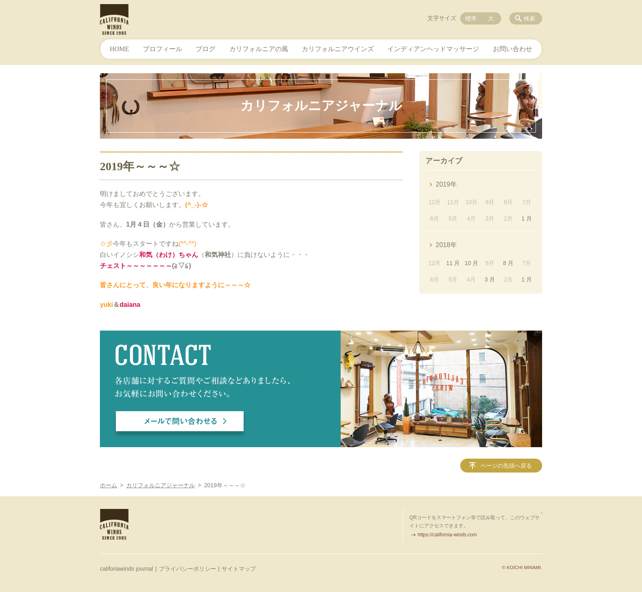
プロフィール (162, 48)
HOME (119, 48)
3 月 (490, 279)
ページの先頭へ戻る (506, 465)
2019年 (446, 184)
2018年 (446, 244)
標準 (471, 18)
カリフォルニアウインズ (338, 48)
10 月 (471, 263)
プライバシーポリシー (187, 568)
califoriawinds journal (126, 568)
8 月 (508, 263)
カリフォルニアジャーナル (160, 485)
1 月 (526, 218)
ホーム (108, 485)
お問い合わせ (512, 48)
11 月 (453, 263)
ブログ (205, 48)
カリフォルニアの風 (258, 48)
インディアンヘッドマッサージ (433, 48)
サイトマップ (239, 568)
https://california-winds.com (447, 535)
